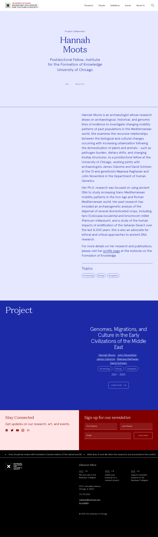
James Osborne (106, 364)
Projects (80, 84)
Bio (67, 84)
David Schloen (118, 368)
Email (88, 446)
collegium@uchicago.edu (89, 511)
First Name (91, 437)
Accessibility (84, 514)
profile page (111, 251)
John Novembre (126, 360)
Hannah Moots (106, 360)
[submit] (152, 5)
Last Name (127, 437)
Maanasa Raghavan (127, 364)
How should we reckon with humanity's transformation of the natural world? (45, 465)
